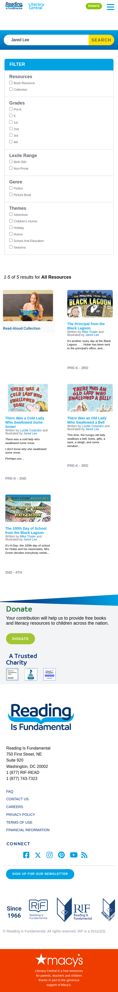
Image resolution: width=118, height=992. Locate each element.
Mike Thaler (90, 332)
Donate (20, 639)
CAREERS (14, 807)
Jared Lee (92, 335)
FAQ (9, 791)
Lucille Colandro (31, 430)
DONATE (94, 6)
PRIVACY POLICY (20, 815)
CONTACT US (19, 799)
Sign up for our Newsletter (40, 874)
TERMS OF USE (21, 822)
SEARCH (101, 40)
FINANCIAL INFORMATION (28, 830)
